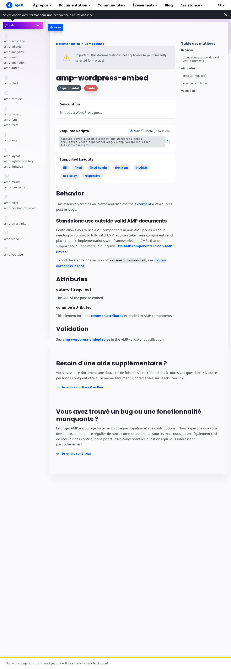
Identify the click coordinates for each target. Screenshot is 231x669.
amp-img (10, 140)
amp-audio (11, 68)
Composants (94, 44)
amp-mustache (14, 187)
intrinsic (141, 167)
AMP (135, 131)
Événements (145, 5)
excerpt (140, 204)
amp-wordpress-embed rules (86, 339)
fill (65, 167)
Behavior (187, 50)
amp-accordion (14, 41)
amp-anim (11, 57)
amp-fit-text (12, 114)
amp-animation (15, 62)
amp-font (10, 119)
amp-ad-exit (12, 46)
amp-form (11, 125)
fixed (78, 167)
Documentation (74, 5)
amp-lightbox (13, 166)
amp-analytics (14, 52)
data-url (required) (194, 76)
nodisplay (70, 176)
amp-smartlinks (15, 223)
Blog (169, 5)
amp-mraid (12, 182)
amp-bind (11, 83)
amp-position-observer (20, 208)
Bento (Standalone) (156, 131)
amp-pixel (11, 203)
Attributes (188, 68)
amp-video (11, 239)
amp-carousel (13, 99)
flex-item (121, 167)
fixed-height (98, 167)
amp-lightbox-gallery (18, 161)
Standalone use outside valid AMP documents (201, 59)
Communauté (111, 5)
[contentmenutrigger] (202, 44)
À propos (42, 5)
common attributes (195, 83)
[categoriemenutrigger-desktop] (77, 27)
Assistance (191, 5)
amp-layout (12, 156)
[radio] (131, 130)
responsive (92, 176)
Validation (188, 91)
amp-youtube (13, 254)
